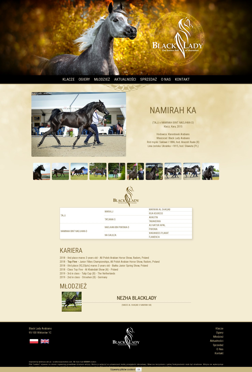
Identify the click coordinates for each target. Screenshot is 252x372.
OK (139, 369)
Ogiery (84, 79)
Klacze (68, 79)
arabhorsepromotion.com (62, 362)
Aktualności (125, 79)
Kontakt (182, 79)
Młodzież (102, 79)
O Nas (166, 79)
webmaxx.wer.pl (45, 362)
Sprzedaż (148, 79)
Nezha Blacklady (136, 298)
